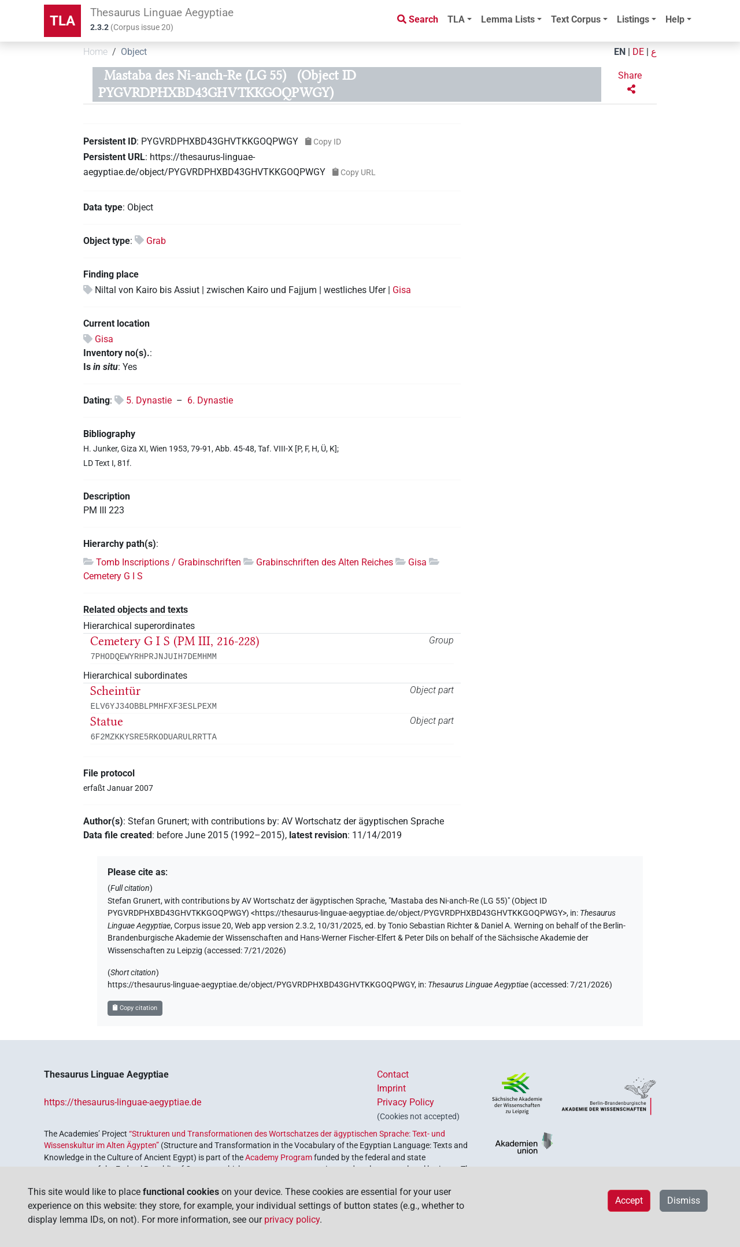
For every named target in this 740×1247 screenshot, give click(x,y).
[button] (631, 83)
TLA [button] (456, 19)
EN (620, 51)
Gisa (402, 289)
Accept (629, 1200)
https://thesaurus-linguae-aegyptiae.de (122, 1102)
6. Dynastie (210, 400)
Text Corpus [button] (576, 19)
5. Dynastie (149, 400)
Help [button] (674, 19)
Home (95, 51)
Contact (393, 1074)
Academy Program (278, 1157)
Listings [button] (633, 19)
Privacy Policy (405, 1102)
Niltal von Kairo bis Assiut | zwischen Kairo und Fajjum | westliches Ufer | (244, 289)
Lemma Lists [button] (508, 19)
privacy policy (292, 1219)
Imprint (391, 1088)
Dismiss (683, 1200)
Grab (156, 240)
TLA (62, 21)
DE (638, 51)
